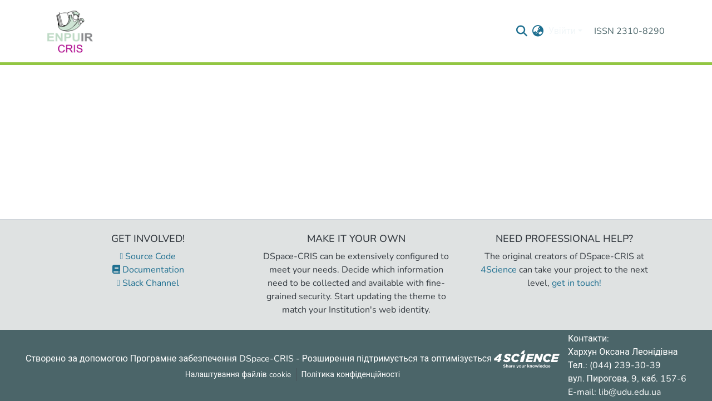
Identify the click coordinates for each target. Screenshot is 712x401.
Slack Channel (148, 283)
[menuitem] (538, 31)
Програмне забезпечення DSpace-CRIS (212, 358)
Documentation (148, 270)
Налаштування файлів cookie (238, 374)
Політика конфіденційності (350, 374)
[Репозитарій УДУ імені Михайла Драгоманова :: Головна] (70, 31)
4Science (499, 270)
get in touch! (576, 283)
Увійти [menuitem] (562, 31)
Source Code (148, 256)
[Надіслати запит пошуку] (522, 31)
